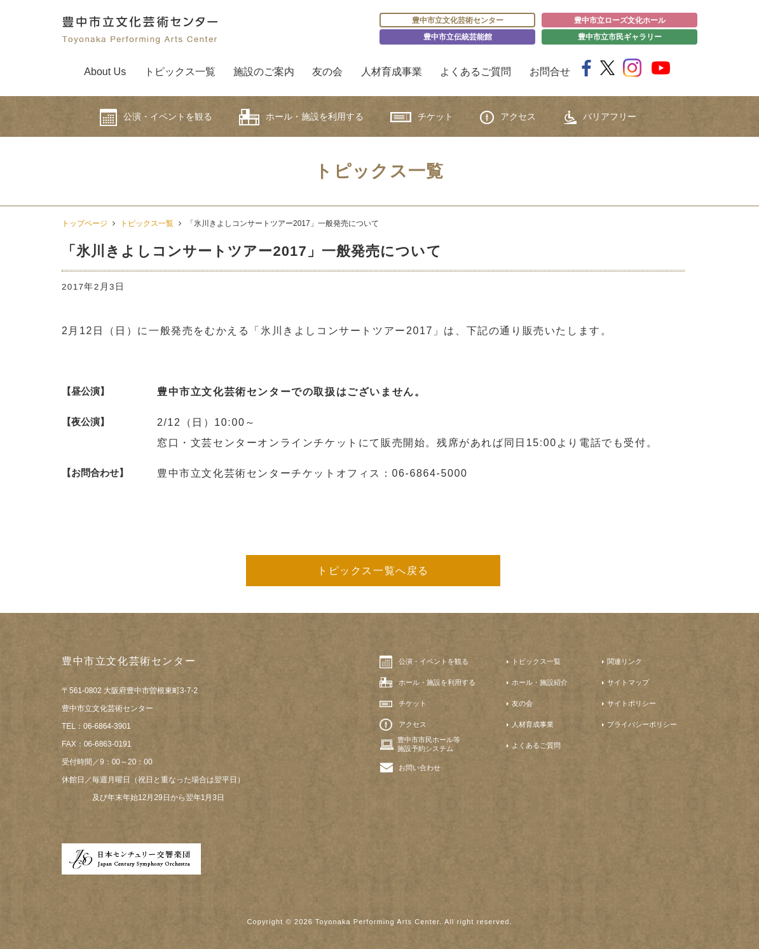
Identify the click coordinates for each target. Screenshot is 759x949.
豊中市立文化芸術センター (457, 20)
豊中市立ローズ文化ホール (620, 20)
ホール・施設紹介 (540, 682)
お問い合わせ (420, 767)
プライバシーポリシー (642, 724)
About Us (105, 71)
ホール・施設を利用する (301, 117)
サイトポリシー (631, 703)
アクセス (508, 117)
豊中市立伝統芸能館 (457, 36)
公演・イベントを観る (156, 117)
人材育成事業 (391, 71)
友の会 (327, 71)
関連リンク (624, 661)
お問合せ (550, 71)
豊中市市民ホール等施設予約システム (428, 744)
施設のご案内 (263, 71)
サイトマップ (628, 682)
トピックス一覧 (179, 71)
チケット (421, 116)
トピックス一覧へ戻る (373, 570)
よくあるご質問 (475, 71)
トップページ (84, 223)
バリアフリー (599, 117)
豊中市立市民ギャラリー (620, 36)
